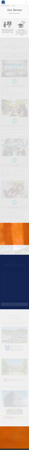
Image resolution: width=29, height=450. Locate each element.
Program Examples (14, 304)
